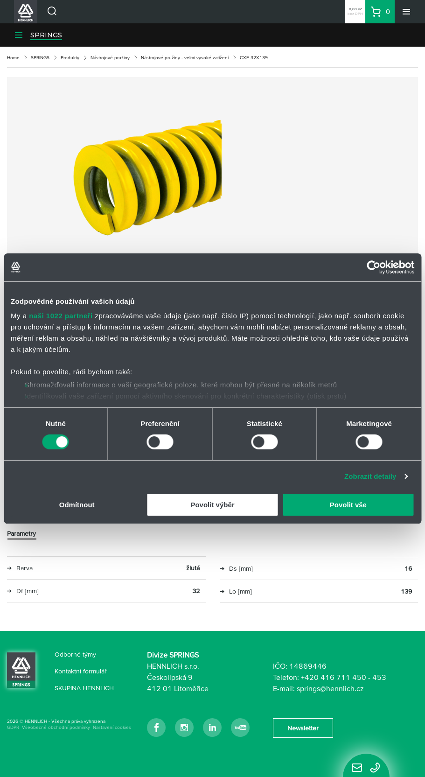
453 (379, 677)
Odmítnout (77, 505)
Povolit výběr (212, 505)
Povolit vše (348, 505)
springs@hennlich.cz (330, 688)
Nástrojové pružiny (110, 57)
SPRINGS (46, 35)
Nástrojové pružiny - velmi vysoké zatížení (185, 57)
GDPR (13, 727)
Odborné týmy (75, 654)
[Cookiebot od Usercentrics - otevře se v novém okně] (373, 267)
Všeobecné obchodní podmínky (56, 727)
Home (13, 57)
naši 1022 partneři (61, 316)
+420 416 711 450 (333, 677)
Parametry (21, 533)
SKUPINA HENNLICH (84, 688)
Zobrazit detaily (370, 476)
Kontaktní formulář (81, 671)
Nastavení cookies (112, 727)
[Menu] (406, 11)
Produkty (70, 57)
